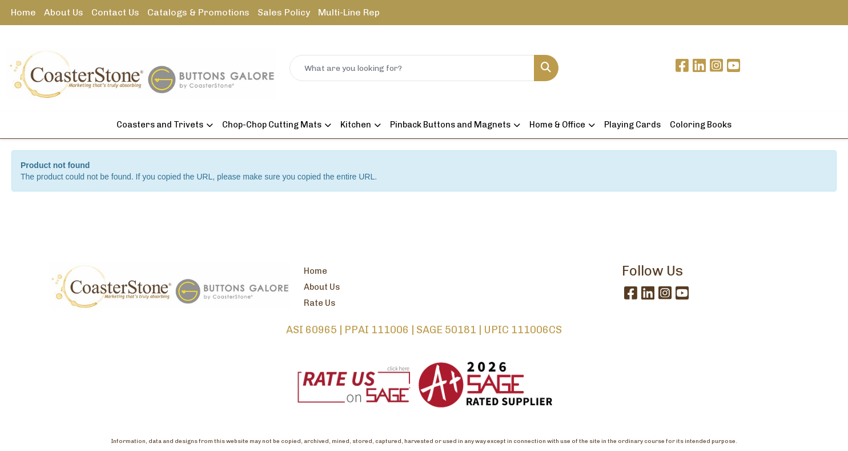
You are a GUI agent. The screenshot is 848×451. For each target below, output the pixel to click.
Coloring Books (701, 124)
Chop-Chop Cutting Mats (271, 124)
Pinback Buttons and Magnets (450, 124)
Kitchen (355, 124)
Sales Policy (284, 12)
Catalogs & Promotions (198, 12)
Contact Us (115, 12)
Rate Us (319, 303)
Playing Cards (632, 124)
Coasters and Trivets (159, 124)
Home (23, 12)
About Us (63, 12)
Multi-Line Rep (349, 12)
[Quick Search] (412, 68)
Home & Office (557, 124)
